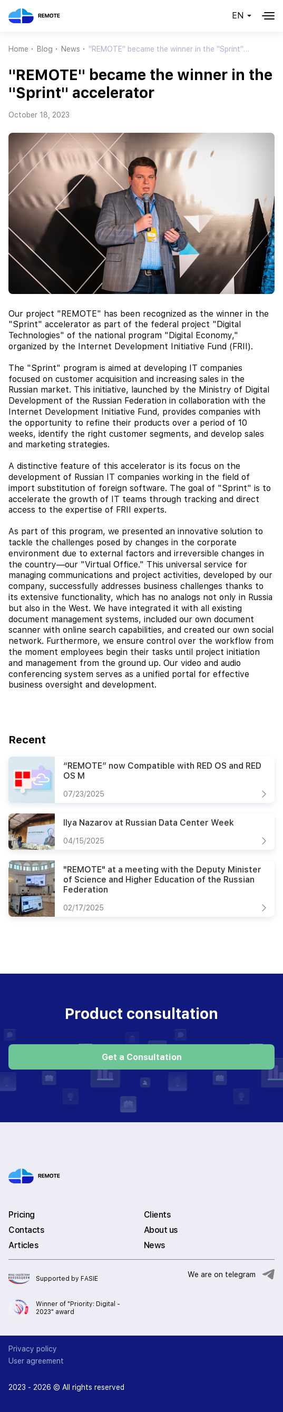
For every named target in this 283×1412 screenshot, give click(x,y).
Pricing (21, 1215)
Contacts (26, 1230)
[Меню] (268, 16)
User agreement (36, 1361)
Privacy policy (32, 1349)
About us (161, 1230)
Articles (23, 1245)
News (154, 1245)
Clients (157, 1215)
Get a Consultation (142, 1057)
